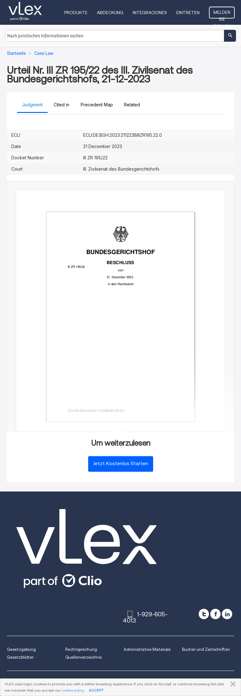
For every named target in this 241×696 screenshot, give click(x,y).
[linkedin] (227, 614)
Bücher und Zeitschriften (206, 649)
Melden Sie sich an (221, 14)
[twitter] (204, 614)
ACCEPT (96, 690)
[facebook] (215, 614)
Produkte (76, 12)
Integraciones (150, 12)
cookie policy (73, 690)
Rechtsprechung (81, 649)
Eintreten (188, 12)
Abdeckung (110, 12)
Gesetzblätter (20, 657)
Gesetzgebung (21, 649)
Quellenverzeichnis (83, 657)
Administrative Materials (147, 649)
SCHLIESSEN (232, 684)
